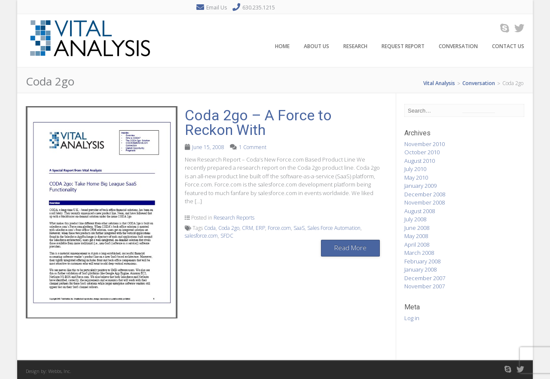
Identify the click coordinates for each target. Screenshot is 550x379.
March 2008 (419, 253)
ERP (260, 228)
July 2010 (415, 169)
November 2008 (424, 202)
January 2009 (420, 186)
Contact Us (508, 46)
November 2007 (424, 286)
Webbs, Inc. (59, 371)
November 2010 (424, 144)
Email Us (216, 7)
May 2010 (416, 177)
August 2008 (419, 211)
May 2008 (416, 236)
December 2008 (424, 194)
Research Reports (234, 217)
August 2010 (419, 161)
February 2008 (422, 261)
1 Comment (252, 147)
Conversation (458, 46)
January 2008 (420, 269)
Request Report (403, 46)
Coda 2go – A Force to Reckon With (258, 122)
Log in (411, 318)
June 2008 (416, 228)
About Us (316, 46)
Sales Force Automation (334, 228)
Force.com (279, 228)
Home (282, 46)
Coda (210, 228)
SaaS (299, 228)
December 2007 (424, 278)
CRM (247, 228)
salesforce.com (201, 235)
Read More (350, 247)
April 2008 (416, 244)
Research (355, 46)
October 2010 (422, 152)
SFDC (226, 235)
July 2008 (415, 219)
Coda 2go (228, 228)
